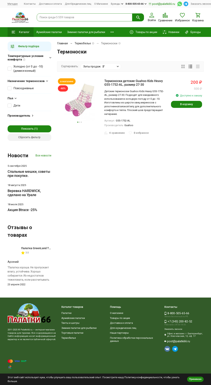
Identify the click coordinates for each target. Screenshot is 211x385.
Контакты (30, 3)
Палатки (66, 313)
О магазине (116, 313)
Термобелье (83, 43)
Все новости (43, 155)
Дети (16, 105)
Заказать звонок (201, 3)
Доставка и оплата (50, 3)
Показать (27, 128)
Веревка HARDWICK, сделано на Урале (24, 193)
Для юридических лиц (123, 328)
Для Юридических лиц (78, 3)
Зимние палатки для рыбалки (86, 32)
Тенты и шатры (70, 322)
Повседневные (23, 88)
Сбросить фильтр (29, 137)
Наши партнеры (119, 332)
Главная (62, 43)
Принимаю (195, 379)
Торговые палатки (72, 332)
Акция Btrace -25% (22, 210)
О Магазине (101, 3)
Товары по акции (120, 318)
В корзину (186, 104)
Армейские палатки (49, 32)
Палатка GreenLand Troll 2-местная (44, 248)
